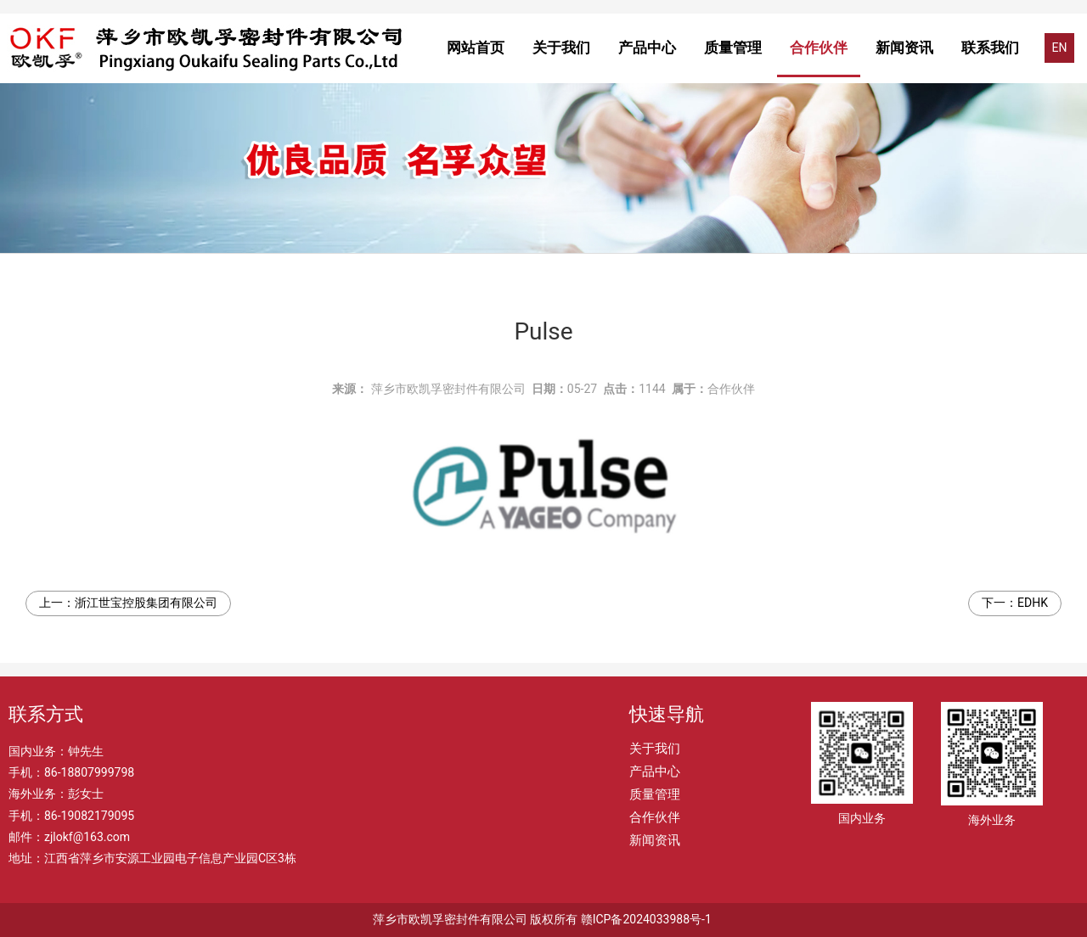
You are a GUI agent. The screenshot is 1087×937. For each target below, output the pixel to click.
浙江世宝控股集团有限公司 (146, 602)
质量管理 (733, 47)
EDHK (1032, 602)
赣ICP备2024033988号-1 (646, 919)
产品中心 (647, 47)
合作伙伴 (819, 47)
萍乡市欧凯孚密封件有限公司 (448, 389)
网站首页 (475, 47)
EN (1059, 47)
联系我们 (990, 47)
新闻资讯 (904, 47)
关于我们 (561, 47)
